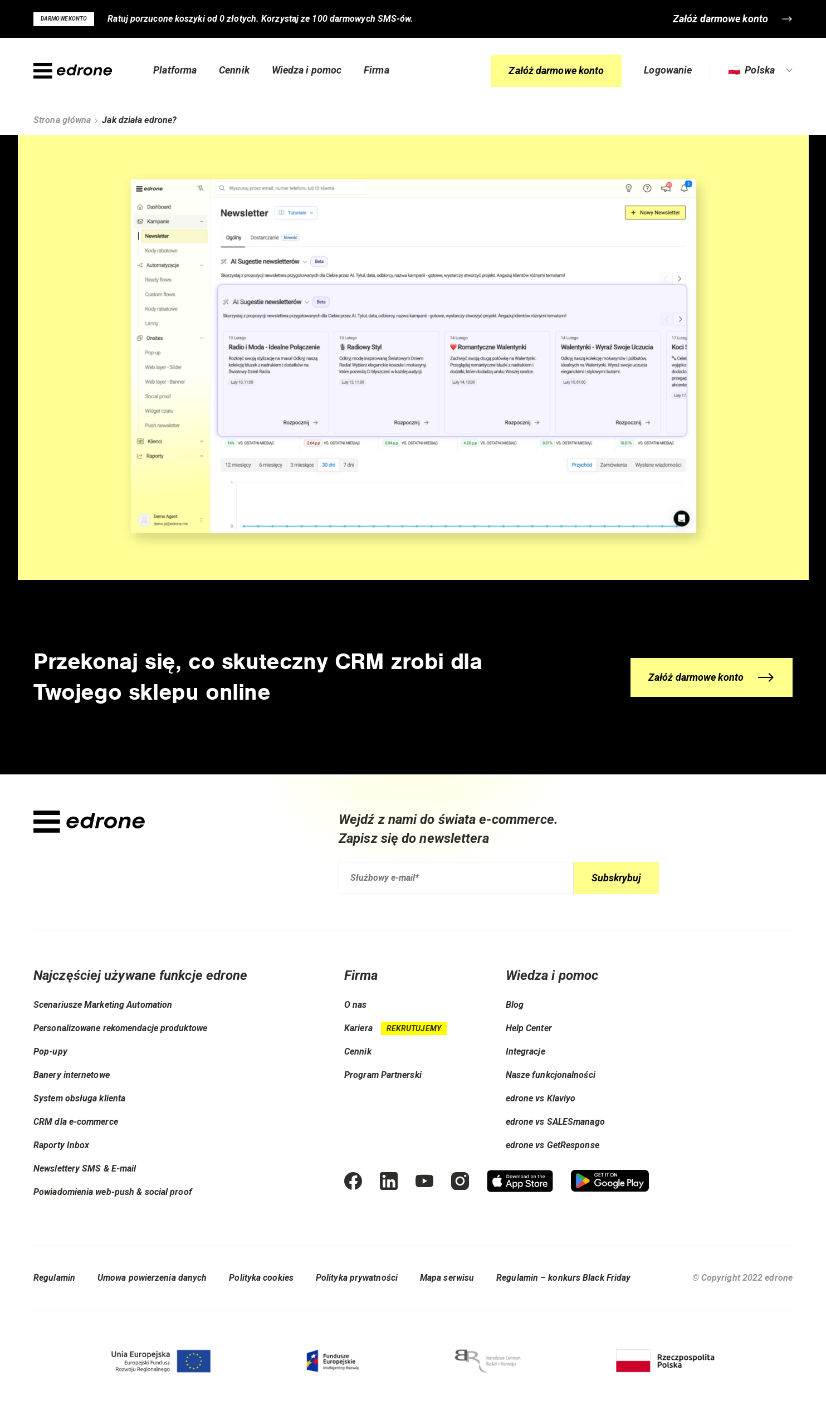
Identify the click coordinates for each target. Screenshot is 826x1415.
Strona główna (62, 120)
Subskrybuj (616, 878)
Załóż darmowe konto (556, 71)
